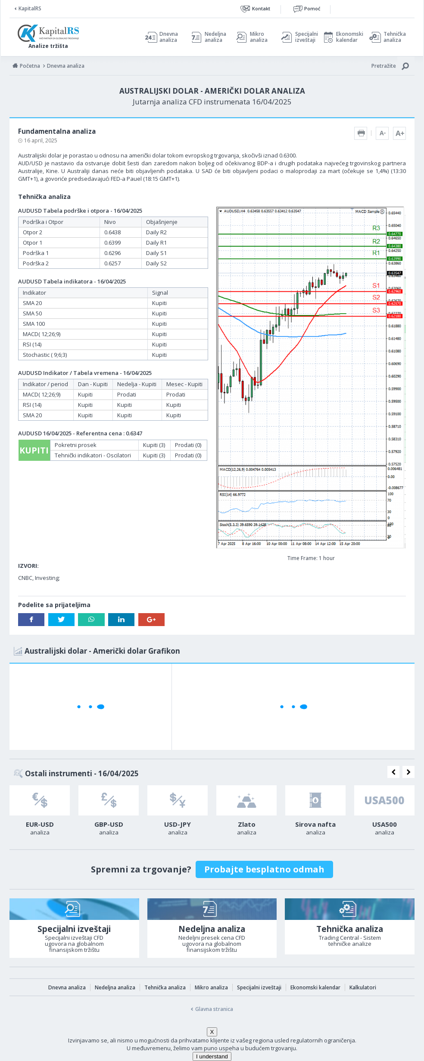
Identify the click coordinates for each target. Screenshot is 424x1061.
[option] (39, 813)
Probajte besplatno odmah (264, 869)
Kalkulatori (362, 987)
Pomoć (312, 8)
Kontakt (261, 8)
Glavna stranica (214, 1009)
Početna (30, 65)
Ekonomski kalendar (348, 37)
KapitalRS (30, 8)
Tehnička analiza (394, 37)
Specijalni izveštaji (304, 37)
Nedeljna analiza (215, 37)
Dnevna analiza (168, 37)
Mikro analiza (259, 37)
